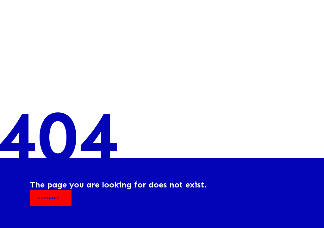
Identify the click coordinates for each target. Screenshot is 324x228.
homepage (48, 198)
